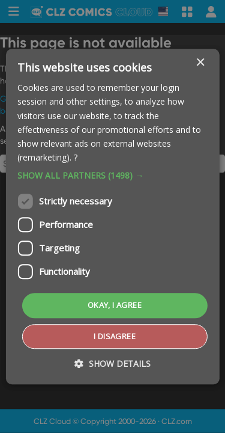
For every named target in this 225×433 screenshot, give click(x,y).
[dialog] (112, 216)
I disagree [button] (115, 336)
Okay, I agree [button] (115, 304)
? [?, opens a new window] (75, 157)
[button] (112, 175)
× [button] (200, 62)
